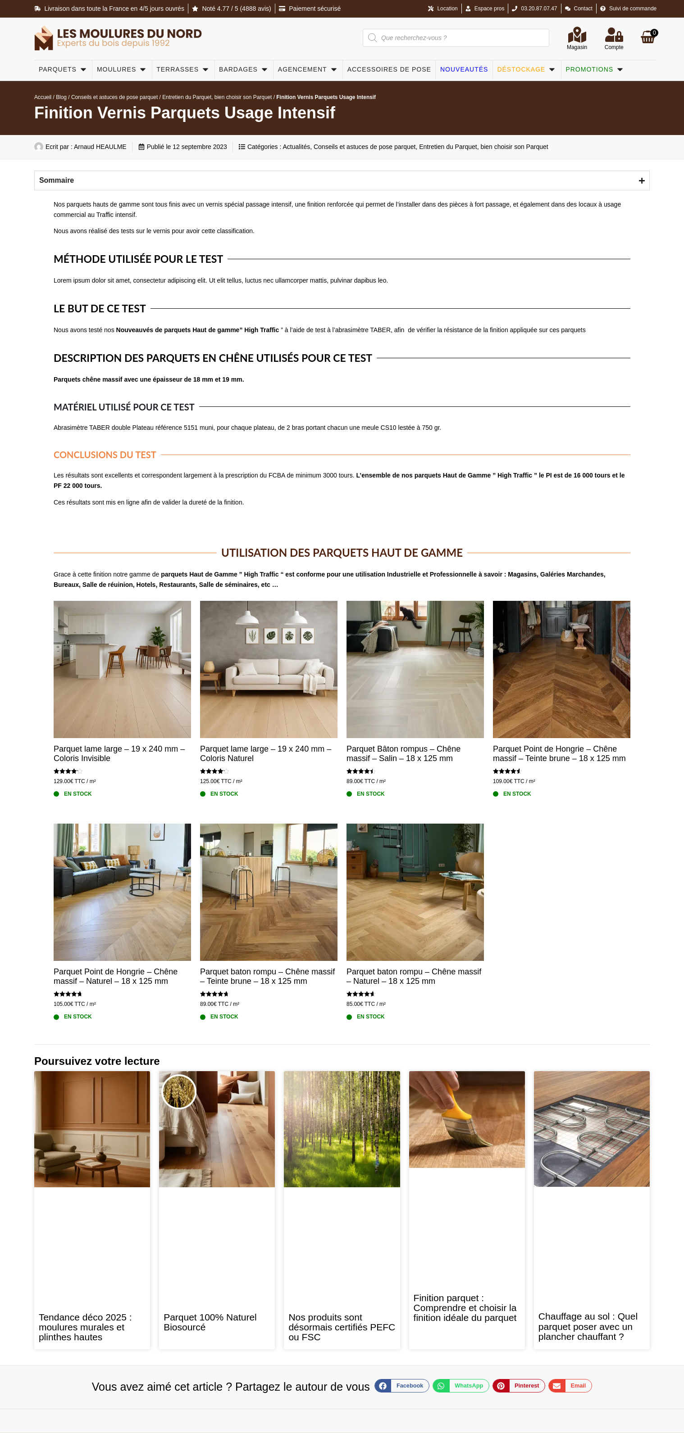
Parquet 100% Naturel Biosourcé (210, 1322)
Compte (614, 47)
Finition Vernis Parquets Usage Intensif (184, 113)
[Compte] (614, 35)
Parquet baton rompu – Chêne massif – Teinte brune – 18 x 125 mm (267, 976)
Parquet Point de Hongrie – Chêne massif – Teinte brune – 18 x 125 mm (559, 753)
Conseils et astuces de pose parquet (114, 97)
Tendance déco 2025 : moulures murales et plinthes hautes (85, 1327)
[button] (401, 1385)
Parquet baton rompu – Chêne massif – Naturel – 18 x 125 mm (414, 976)
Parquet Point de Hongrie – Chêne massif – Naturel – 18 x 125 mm (116, 976)
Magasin (577, 47)
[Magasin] (577, 35)
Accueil (42, 97)
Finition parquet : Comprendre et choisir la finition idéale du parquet (465, 1308)
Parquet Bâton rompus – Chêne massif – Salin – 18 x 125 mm (404, 753)
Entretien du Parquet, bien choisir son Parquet (217, 97)
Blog (61, 97)
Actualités (296, 146)
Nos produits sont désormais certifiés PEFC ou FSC (341, 1327)
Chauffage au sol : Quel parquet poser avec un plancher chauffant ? (588, 1326)
